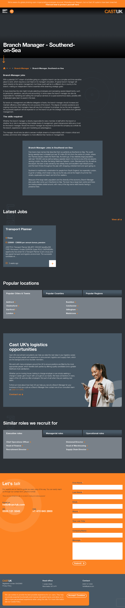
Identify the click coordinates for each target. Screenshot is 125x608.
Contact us (15, 395)
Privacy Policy (6, 586)
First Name (98, 486)
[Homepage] (114, 11)
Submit (78, 563)
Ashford (10, 302)
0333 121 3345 (17, 390)
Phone (98, 514)
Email (98, 505)
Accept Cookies (76, 596)
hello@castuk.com (13, 505)
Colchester (71, 306)
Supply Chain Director (76, 450)
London (9, 313)
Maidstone (71, 313)
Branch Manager (21, 68)
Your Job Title (98, 524)
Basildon (70, 302)
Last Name (98, 495)
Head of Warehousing (76, 446)
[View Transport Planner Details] (52, 263)
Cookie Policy (15, 602)
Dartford (10, 310)
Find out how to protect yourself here (62, 5)
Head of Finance (13, 446)
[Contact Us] (12, 11)
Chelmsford (11, 306)
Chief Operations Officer (17, 442)
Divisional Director (74, 442)
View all (116, 220)
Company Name (98, 534)
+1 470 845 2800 (42, 511)
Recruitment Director (16, 450)
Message (98, 549)
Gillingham (71, 310)
